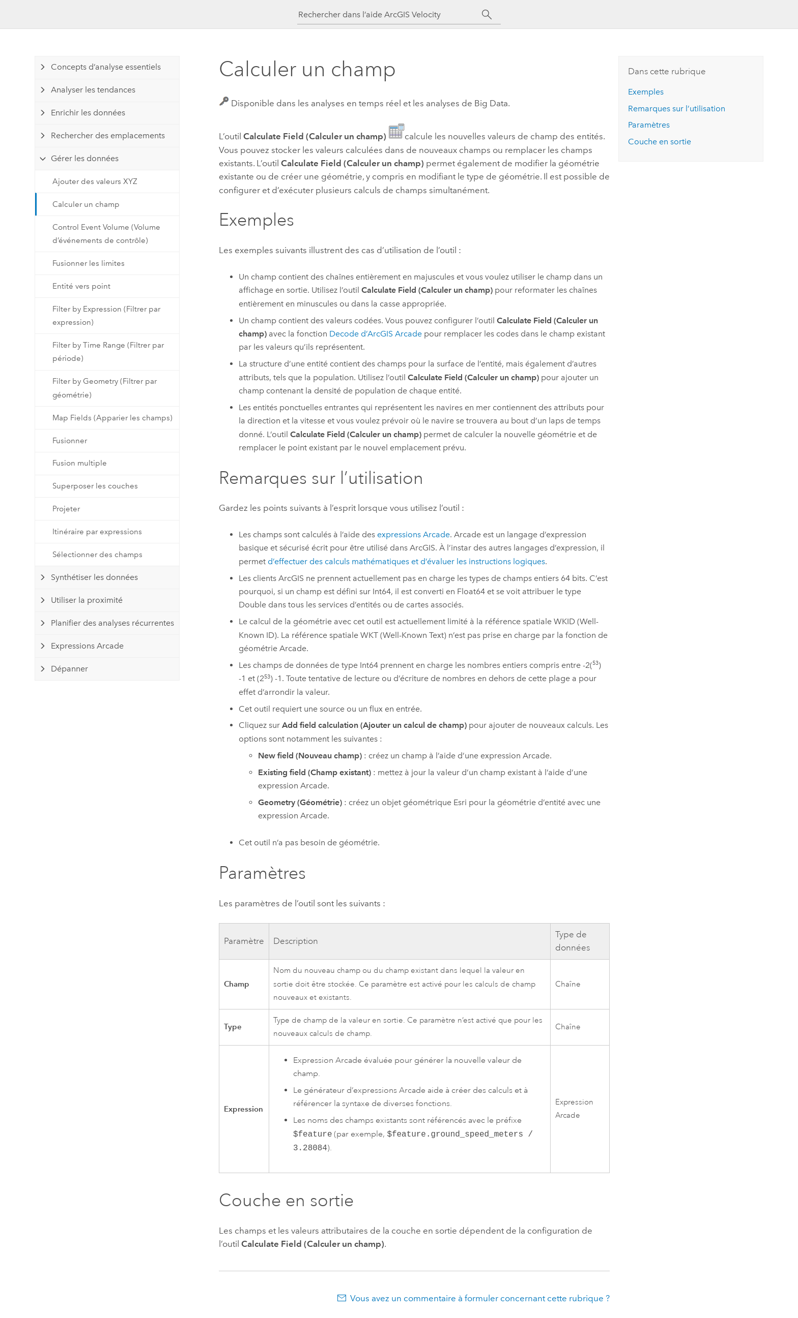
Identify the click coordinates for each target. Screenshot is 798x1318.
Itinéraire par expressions (97, 531)
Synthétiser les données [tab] (94, 577)
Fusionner (69, 440)
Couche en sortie (659, 141)
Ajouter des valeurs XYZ (94, 181)
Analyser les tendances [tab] (93, 90)
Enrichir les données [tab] (88, 112)
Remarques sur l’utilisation (676, 108)
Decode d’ (375, 334)
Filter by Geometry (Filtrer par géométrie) (104, 388)
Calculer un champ (86, 204)
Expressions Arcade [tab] (87, 646)
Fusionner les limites (88, 263)
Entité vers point (81, 286)
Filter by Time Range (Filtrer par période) (108, 352)
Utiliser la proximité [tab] (87, 600)
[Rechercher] (487, 15)
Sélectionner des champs (97, 554)
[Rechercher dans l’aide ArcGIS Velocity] (389, 14)
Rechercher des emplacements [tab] (108, 135)
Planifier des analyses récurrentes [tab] (112, 623)
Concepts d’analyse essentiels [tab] (106, 67)
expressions (413, 534)
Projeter (66, 508)
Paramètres (649, 125)
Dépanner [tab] (69, 668)
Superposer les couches (95, 486)
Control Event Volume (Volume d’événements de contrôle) (106, 234)
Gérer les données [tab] (85, 158)
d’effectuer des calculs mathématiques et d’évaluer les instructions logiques (406, 561)
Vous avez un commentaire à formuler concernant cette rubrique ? (480, 1298)
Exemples (646, 92)
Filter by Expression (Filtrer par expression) (106, 315)
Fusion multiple (79, 463)
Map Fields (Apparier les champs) (112, 417)
